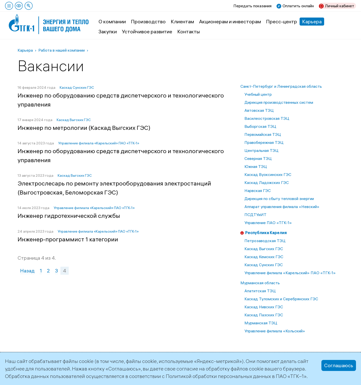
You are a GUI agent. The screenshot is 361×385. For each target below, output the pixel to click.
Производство (148, 21)
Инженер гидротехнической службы (69, 215)
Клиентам (182, 21)
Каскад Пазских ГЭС (263, 314)
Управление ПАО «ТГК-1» (268, 222)
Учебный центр (258, 94)
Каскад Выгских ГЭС (263, 248)
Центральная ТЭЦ (261, 150)
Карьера (312, 21)
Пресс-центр (281, 21)
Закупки (108, 31)
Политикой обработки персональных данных (218, 376)
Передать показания (252, 5)
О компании (112, 21)
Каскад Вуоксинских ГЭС (267, 174)
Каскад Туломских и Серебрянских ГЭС (281, 298)
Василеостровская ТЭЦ (266, 118)
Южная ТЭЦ (255, 166)
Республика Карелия (266, 232)
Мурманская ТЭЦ (260, 322)
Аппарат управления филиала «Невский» (281, 206)
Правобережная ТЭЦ (264, 142)
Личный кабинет (339, 5)
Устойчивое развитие (147, 31)
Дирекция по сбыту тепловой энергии (279, 198)
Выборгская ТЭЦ (260, 126)
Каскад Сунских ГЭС (263, 264)
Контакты (188, 31)
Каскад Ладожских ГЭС (266, 182)
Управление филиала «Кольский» (274, 330)
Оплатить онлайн (298, 5)
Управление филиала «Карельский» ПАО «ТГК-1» (290, 272)
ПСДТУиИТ (255, 214)
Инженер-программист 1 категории (68, 239)
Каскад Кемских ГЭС (263, 256)
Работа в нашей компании (61, 50)
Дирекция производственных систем (278, 102)
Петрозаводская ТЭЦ (265, 240)
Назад (27, 270)
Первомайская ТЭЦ (262, 134)
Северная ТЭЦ (258, 158)
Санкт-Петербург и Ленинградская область (281, 86)
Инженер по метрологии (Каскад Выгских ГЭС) (84, 127)
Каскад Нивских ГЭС (263, 306)
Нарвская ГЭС (257, 190)
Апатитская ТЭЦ (260, 290)
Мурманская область (260, 282)
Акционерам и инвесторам (230, 21)
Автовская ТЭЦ (259, 110)
